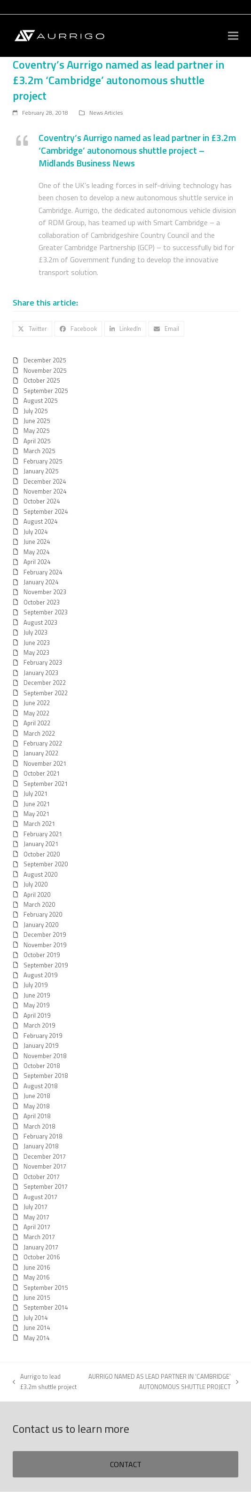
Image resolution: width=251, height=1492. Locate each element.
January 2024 (41, 582)
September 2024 (46, 511)
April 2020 (37, 894)
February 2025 (43, 461)
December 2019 (45, 934)
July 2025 (35, 411)
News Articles (106, 112)
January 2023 (41, 672)
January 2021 (41, 843)
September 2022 (46, 693)
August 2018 (40, 1086)
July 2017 (35, 1206)
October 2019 (42, 954)
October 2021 (42, 773)
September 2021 (46, 783)
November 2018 (45, 1055)
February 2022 (43, 743)
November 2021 (45, 763)
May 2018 (36, 1106)
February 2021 (43, 834)
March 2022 (39, 733)
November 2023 (45, 592)
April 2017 (37, 1227)
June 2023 (37, 642)
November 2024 (45, 491)
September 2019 (46, 965)
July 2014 (35, 1317)
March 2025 (39, 450)
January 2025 (41, 471)
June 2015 (37, 1297)
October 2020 (42, 854)
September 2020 (46, 864)
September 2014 (46, 1307)
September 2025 (46, 390)
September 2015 (46, 1287)
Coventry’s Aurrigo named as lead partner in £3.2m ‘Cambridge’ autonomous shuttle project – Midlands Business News (137, 150)
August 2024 (40, 521)
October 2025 (42, 380)
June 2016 (37, 1267)
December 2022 (45, 682)
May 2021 (36, 813)
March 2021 (39, 823)
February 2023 (43, 662)
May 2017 (36, 1217)
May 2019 (36, 1005)
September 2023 (46, 612)
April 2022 (37, 723)
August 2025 (40, 400)
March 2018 (39, 1126)
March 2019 (39, 1025)
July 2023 (35, 632)
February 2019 (43, 1035)
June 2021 (37, 804)
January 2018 (41, 1146)
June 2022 (37, 702)
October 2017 (42, 1176)
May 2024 (36, 552)
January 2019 (41, 1045)
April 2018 (37, 1116)
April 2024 (37, 561)
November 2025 (45, 370)
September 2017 (46, 1186)
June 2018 (37, 1095)
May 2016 (36, 1277)
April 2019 (37, 1015)
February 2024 (43, 572)
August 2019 (40, 975)
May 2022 (36, 713)
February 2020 (43, 914)
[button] (233, 36)
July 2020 (35, 884)
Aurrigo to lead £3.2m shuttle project (45, 1381)
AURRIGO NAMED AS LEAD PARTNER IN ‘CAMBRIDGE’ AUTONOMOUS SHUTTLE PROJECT (162, 1381)
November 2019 (45, 945)
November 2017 (45, 1166)
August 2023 (40, 622)
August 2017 (40, 1196)
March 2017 (39, 1236)
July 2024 (35, 531)
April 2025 (37, 441)
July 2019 (35, 984)
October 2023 (42, 602)
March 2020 (39, 904)
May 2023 (36, 652)
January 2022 (41, 753)
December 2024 (45, 481)
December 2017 (45, 1156)
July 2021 (35, 793)
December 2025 (45, 360)
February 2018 (43, 1136)
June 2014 (37, 1327)
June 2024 (37, 541)
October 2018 (42, 1065)
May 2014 (36, 1338)
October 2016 (42, 1257)
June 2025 (37, 420)
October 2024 (42, 501)
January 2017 (41, 1247)
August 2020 (40, 874)
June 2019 (37, 995)
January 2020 (41, 924)
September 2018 (46, 1075)
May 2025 (36, 430)
